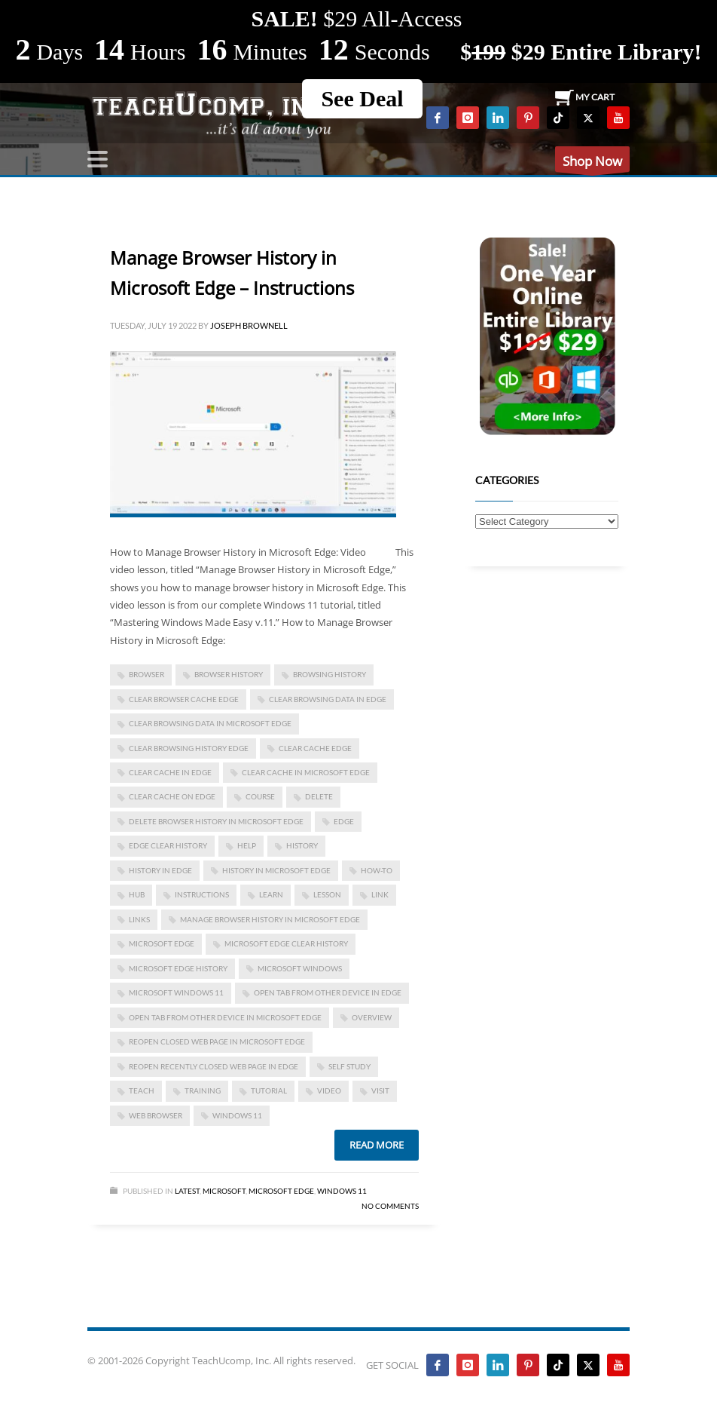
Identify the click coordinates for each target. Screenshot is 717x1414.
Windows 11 (237, 1115)
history (302, 845)
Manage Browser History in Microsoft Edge (270, 919)
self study (349, 1066)
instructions (202, 894)
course (260, 796)
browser (146, 674)
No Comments (390, 1205)
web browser (155, 1115)
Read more (376, 1145)
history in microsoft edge (276, 870)
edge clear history (168, 845)
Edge (344, 821)
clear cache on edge (172, 796)
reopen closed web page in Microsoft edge (217, 1041)
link (380, 894)
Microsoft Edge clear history (286, 943)
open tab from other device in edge (327, 992)
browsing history (329, 674)
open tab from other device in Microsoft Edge (225, 1017)
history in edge (160, 870)
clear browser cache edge (184, 699)
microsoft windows (300, 968)
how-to (376, 870)
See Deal (362, 98)
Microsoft (224, 1190)
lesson (327, 894)
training (203, 1090)
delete (319, 796)
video (329, 1090)
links (139, 919)
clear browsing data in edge (327, 699)
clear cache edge (315, 748)
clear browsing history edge (189, 748)
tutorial (269, 1090)
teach (141, 1090)
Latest (187, 1190)
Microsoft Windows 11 (176, 992)
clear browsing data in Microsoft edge (210, 723)
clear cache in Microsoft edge (306, 772)
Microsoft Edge (161, 943)
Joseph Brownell (249, 325)
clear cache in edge (170, 772)
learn (271, 894)
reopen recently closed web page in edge (213, 1066)
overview (372, 1017)
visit (380, 1090)
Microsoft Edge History (178, 968)
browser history (228, 674)
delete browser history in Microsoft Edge (216, 821)
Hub (137, 894)
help (246, 845)
